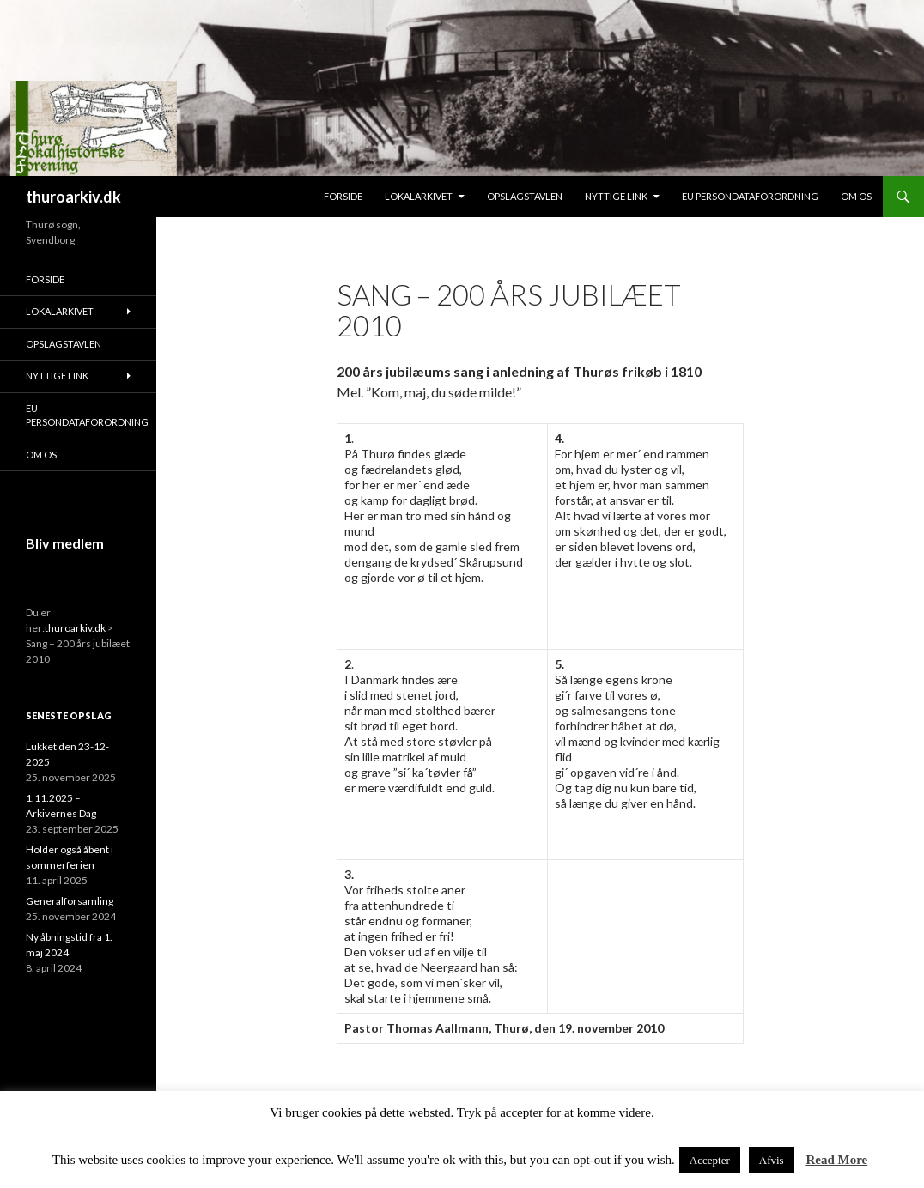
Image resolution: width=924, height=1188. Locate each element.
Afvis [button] (771, 1160)
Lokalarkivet (419, 196)
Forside (343, 196)
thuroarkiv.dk (73, 196)
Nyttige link (616, 196)
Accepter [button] (710, 1160)
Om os (856, 196)
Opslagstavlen (524, 196)
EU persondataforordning (750, 196)
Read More (836, 1160)
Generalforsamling (69, 900)
